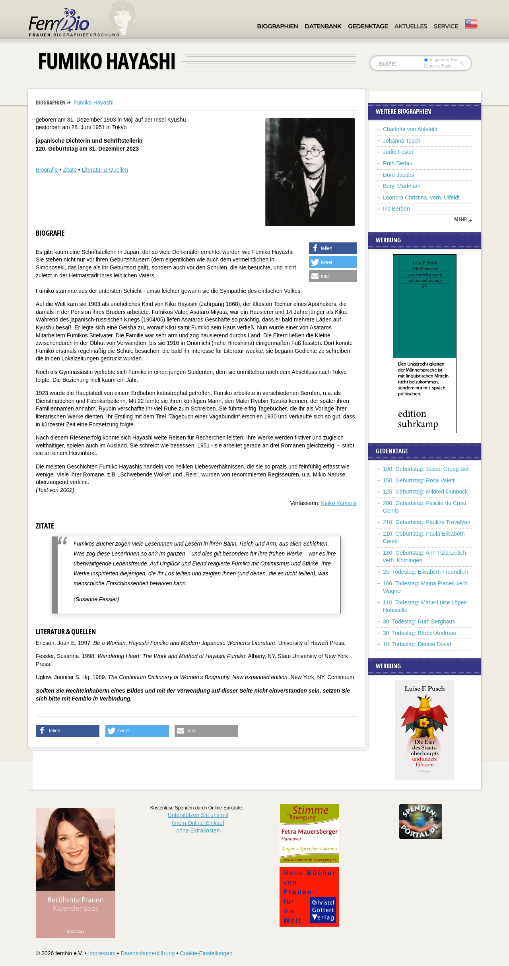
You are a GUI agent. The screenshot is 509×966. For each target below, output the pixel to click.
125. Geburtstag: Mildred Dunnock (425, 491)
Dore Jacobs (398, 175)
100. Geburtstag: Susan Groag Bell (426, 469)
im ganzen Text (441, 59)
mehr (460, 219)
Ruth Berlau (397, 163)
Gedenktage (368, 26)
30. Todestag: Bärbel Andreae (419, 633)
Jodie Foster (398, 152)
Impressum (101, 953)
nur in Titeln (438, 66)
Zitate (70, 169)
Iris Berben (396, 208)
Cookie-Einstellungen (206, 953)
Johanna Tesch (401, 140)
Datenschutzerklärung (147, 953)
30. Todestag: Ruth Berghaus (419, 621)
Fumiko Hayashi (93, 102)
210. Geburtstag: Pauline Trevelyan (426, 522)
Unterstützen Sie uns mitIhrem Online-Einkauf (198, 823)
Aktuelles (410, 26)
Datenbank (323, 26)
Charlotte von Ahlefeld (410, 129)
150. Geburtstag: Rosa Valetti (419, 480)
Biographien (277, 26)
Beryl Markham (401, 186)
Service (446, 26)
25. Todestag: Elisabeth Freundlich (425, 572)
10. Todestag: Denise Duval (417, 644)
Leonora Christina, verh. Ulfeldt (421, 197)
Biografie (47, 169)
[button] (333, 248)
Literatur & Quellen (105, 169)
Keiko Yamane (339, 503)
